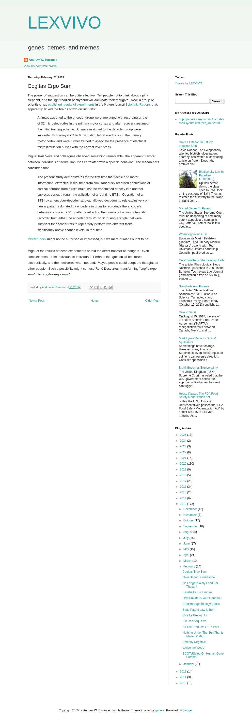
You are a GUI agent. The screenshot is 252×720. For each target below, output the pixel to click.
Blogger (188, 710)
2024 (183, 440)
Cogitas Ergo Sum (194, 571)
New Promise (187, 312)
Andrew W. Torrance (43, 60)
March (187, 561)
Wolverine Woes (193, 647)
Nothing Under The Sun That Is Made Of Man (203, 634)
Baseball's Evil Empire (197, 592)
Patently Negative (194, 642)
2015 (183, 492)
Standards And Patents (194, 286)
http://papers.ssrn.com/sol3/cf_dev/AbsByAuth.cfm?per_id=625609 (201, 121)
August (188, 532)
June (186, 543)
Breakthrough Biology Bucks (201, 604)
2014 (183, 498)
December (190, 509)
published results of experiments (71, 104)
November (190, 515)
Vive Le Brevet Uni (195, 615)
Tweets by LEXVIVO (188, 83)
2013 (183, 504)
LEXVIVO (64, 22)
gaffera (159, 710)
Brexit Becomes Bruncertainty (198, 367)
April (186, 555)
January (189, 664)
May (186, 549)
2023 (183, 446)
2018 (183, 475)
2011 (183, 677)
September (191, 526)
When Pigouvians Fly (193, 234)
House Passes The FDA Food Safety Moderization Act (198, 395)
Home (95, 300)
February (189, 566)
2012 (183, 671)
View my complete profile (40, 66)
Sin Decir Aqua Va (194, 621)
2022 (183, 452)
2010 (183, 683)
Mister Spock (37, 239)
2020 (183, 463)
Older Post (152, 300)
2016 (183, 486)
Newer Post (36, 300)
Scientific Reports (138, 104)
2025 (183, 435)
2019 (183, 469)
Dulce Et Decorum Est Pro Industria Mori (196, 144)
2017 (183, 481)
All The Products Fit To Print (201, 627)
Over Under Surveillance (199, 577)
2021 (183, 458)
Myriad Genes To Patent (195, 208)
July (186, 538)
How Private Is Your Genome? (202, 598)
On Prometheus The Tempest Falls (201, 260)
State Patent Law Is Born (199, 609)
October (189, 520)
